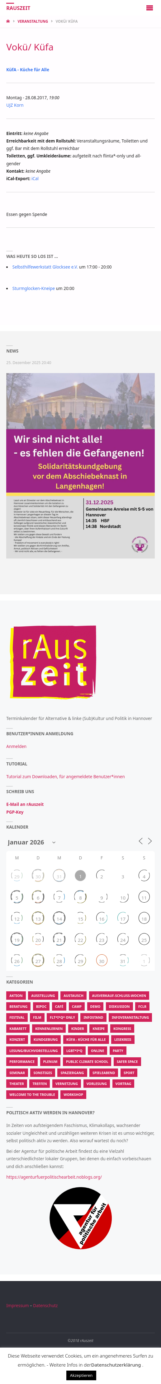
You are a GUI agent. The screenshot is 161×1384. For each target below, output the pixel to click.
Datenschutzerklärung (116, 1365)
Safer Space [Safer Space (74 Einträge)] (127, 1061)
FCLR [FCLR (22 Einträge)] (142, 1006)
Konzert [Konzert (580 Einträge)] (17, 1039)
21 (59, 940)
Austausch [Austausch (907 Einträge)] (73, 995)
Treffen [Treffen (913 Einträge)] (39, 1083)
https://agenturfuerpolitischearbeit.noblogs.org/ (54, 1177)
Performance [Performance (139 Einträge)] (22, 1061)
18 (144, 919)
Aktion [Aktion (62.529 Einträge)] (15, 995)
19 (17, 940)
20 (38, 940)
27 (38, 961)
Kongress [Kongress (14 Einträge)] (122, 1028)
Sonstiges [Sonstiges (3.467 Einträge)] (42, 1072)
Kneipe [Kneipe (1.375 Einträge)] (98, 1028)
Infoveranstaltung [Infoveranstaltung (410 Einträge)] (130, 1017)
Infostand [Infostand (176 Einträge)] (93, 1017)
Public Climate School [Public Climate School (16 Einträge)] (87, 1061)
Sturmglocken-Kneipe (33, 288)
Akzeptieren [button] (81, 1375)
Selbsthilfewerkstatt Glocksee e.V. (45, 267)
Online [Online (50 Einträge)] (97, 1050)
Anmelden (16, 746)
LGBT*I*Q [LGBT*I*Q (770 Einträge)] (74, 1050)
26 (17, 961)
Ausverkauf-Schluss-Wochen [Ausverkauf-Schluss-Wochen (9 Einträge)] (119, 995)
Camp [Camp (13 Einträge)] (77, 1006)
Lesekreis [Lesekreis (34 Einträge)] (122, 1039)
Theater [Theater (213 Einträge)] (16, 1083)
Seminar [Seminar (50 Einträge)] (17, 1072)
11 (144, 898)
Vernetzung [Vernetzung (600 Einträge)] (66, 1083)
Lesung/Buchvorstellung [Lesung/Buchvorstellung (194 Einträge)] (33, 1050)
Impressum (17, 1305)
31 (59, 876)
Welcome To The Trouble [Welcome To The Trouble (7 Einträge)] (32, 1094)
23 (101, 940)
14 (59, 919)
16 (101, 919)
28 (59, 961)
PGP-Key (14, 812)
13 (38, 919)
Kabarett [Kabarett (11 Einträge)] (17, 1028)
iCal (35, 178)
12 (17, 919)
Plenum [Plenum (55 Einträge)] (50, 1061)
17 (122, 919)
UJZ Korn (14, 105)
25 (144, 940)
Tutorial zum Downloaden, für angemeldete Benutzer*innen (65, 776)
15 (80, 919)
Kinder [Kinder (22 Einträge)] (77, 1028)
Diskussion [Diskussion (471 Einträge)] (119, 1006)
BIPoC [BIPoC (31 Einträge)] (41, 1006)
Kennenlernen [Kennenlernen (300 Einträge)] (49, 1028)
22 (80, 940)
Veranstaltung (32, 21)
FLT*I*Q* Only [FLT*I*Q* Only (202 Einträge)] (62, 1017)
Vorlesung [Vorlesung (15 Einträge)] (97, 1083)
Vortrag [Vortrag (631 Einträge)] (123, 1083)
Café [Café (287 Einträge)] (59, 1006)
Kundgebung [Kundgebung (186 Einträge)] (46, 1039)
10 (122, 898)
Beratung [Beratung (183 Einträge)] (18, 1006)
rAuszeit (18, 8)
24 (122, 940)
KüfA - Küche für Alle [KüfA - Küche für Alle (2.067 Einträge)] (86, 1039)
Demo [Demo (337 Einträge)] (95, 1006)
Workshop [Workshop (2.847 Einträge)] (73, 1094)
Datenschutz (45, 1305)
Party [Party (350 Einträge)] (118, 1050)
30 (38, 876)
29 (17, 876)
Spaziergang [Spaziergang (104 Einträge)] (72, 1072)
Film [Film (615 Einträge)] (37, 1017)
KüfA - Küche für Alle (27, 69)
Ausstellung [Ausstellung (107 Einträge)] (43, 995)
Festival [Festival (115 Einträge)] (16, 1017)
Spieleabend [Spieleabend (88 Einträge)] (103, 1072)
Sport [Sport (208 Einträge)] (129, 1072)
